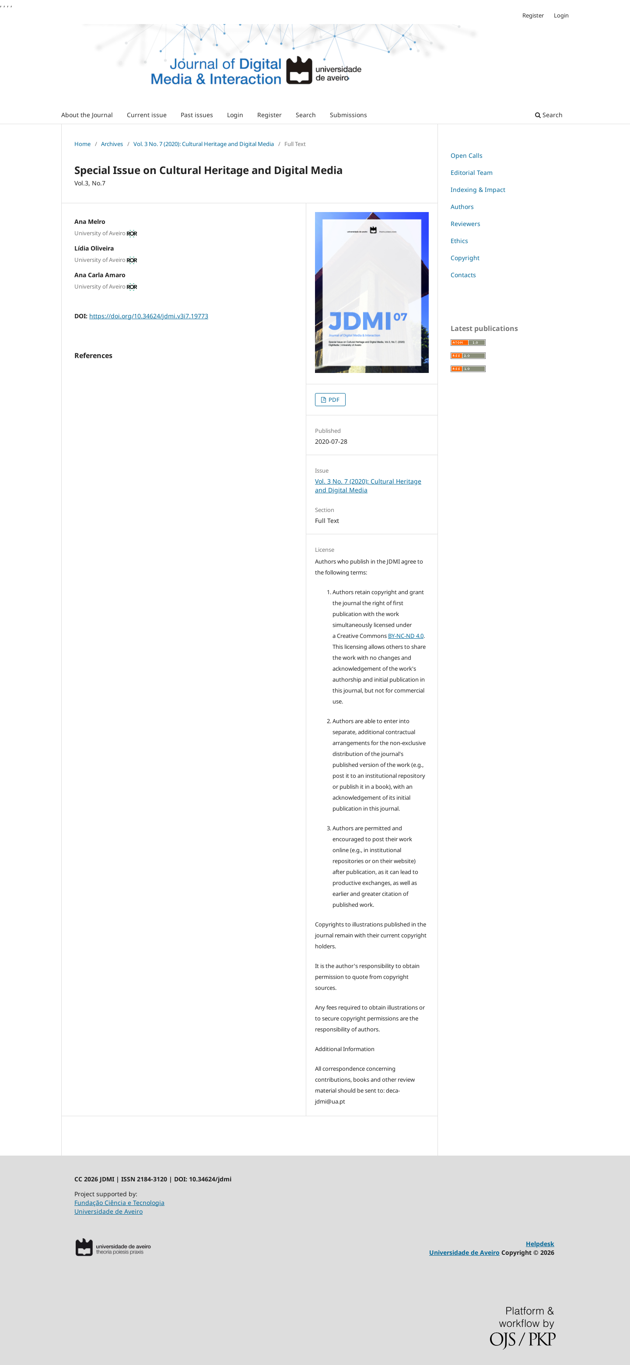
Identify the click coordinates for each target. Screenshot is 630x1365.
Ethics (459, 241)
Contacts (463, 275)
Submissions (348, 115)
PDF (333, 400)
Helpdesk (540, 1244)
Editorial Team (472, 172)
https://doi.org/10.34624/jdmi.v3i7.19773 (148, 316)
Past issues (197, 115)
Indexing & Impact (478, 189)
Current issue (147, 115)
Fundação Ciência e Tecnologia (119, 1202)
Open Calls (467, 155)
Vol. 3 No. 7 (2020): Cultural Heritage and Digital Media (203, 144)
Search (306, 115)
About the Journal (87, 115)
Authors (462, 206)
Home (82, 144)
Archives (112, 144)
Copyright (465, 258)
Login (235, 115)
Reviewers (465, 223)
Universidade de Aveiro (108, 1211)
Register (269, 115)
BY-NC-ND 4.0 (406, 636)
